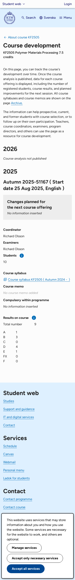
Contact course (14, 507)
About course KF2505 (23, 37)
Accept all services (26, 569)
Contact (9, 425)
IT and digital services (18, 417)
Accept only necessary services (35, 558)
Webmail (9, 462)
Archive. (17, 103)
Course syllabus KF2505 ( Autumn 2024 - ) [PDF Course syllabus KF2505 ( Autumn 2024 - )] (39, 279)
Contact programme (17, 499)
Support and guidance (19, 409)
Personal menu (13, 470)
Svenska (50, 18)
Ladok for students (16, 478)
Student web (11, 4)
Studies (8, 401)
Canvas (8, 454)
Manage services (24, 548)
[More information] (22, 256)
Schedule (10, 446)
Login (68, 4)
